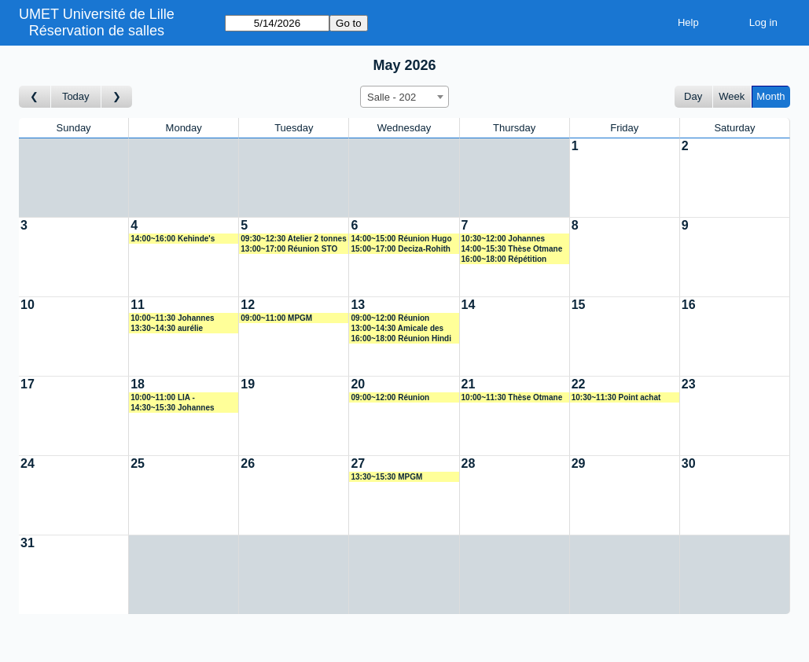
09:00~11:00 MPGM (276, 318)
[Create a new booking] (624, 177)
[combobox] (404, 97)
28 (468, 463)
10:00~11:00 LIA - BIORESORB (163, 398)
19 (248, 384)
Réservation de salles (96, 31)
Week (732, 96)
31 (27, 543)
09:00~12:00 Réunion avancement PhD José (392, 318)
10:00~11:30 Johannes (172, 318)
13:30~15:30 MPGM (386, 477)
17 (27, 384)
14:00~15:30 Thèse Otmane (512, 249)
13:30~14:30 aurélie (167, 328)
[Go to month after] (117, 97)
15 (579, 304)
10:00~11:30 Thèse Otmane (512, 397)
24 (27, 463)
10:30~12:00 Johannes (503, 238)
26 (248, 463)
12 (248, 304)
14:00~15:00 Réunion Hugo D (401, 239)
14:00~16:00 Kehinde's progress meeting (173, 239)
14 (468, 304)
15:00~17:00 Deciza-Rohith (400, 249)
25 (138, 463)
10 (27, 304)
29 (579, 463)
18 (138, 384)
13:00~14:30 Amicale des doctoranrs (397, 328)
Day (693, 96)
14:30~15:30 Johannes (172, 407)
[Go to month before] (35, 97)
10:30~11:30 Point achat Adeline (616, 398)
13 (358, 304)
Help (688, 22)
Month (770, 96)
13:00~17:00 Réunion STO (289, 249)
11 (138, 304)
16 (689, 304)
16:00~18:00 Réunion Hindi (401, 338)
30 (689, 463)
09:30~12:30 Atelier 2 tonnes (293, 238)
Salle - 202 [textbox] (391, 97)
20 (358, 384)
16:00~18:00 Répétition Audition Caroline (504, 259)
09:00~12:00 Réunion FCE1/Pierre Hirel (390, 398)
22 (579, 384)
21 (468, 384)
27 (358, 463)
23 (689, 384)
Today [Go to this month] (76, 96)
